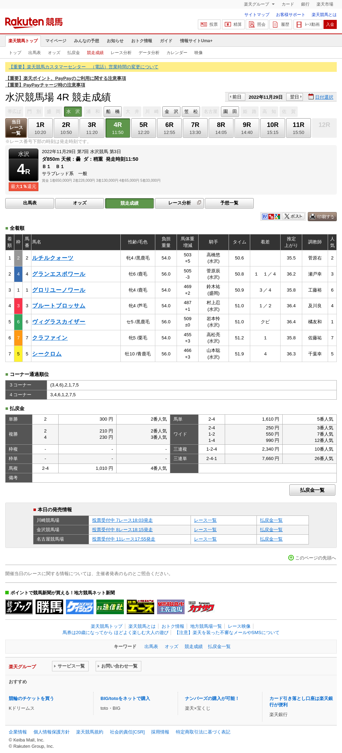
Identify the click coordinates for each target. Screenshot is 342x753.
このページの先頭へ (315, 557)
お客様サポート (290, 14)
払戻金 (73, 52)
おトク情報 (141, 40)
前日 (236, 96)
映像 (198, 52)
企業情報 (18, 732)
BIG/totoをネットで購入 (125, 698)
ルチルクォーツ (53, 258)
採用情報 (160, 732)
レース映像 (239, 626)
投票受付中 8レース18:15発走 (122, 529)
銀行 (305, 4)
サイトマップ (256, 14)
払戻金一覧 (312, 490)
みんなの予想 (86, 40)
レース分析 (121, 52)
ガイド (166, 40)
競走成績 (95, 52)
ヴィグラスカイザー (59, 322)
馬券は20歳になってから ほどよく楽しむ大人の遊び (115, 632)
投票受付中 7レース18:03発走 (122, 520)
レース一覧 (205, 520)
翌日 (294, 96)
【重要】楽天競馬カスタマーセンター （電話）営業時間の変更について (83, 66)
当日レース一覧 (16, 127)
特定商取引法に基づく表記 (203, 732)
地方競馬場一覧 (206, 626)
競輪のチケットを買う (31, 698)
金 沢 (171, 111)
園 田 (230, 111)
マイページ (55, 40)
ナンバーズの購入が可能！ (212, 698)
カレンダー (176, 52)
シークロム (47, 354)
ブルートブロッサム (59, 306)
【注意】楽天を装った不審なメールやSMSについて (227, 632)
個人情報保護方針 (52, 732)
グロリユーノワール (59, 290)
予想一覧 (229, 202)
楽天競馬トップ (23, 40)
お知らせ (115, 40)
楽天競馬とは (324, 14)
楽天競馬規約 (89, 732)
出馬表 (34, 52)
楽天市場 (325, 4)
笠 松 (191, 111)
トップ (15, 52)
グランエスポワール (59, 274)
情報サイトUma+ (196, 40)
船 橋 (113, 111)
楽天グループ (257, 4)
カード (288, 4)
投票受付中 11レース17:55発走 (123, 539)
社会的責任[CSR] (127, 732)
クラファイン (50, 338)
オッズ (54, 52)
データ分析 (149, 52)
